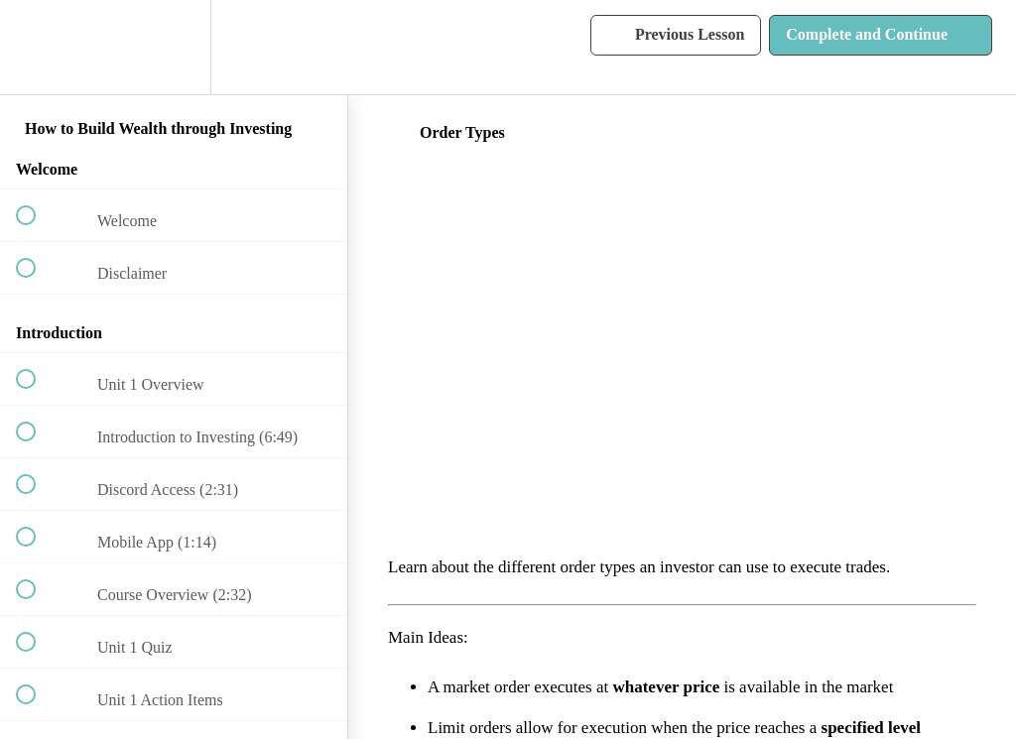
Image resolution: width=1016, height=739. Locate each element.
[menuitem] (173, 47)
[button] (36, 47)
